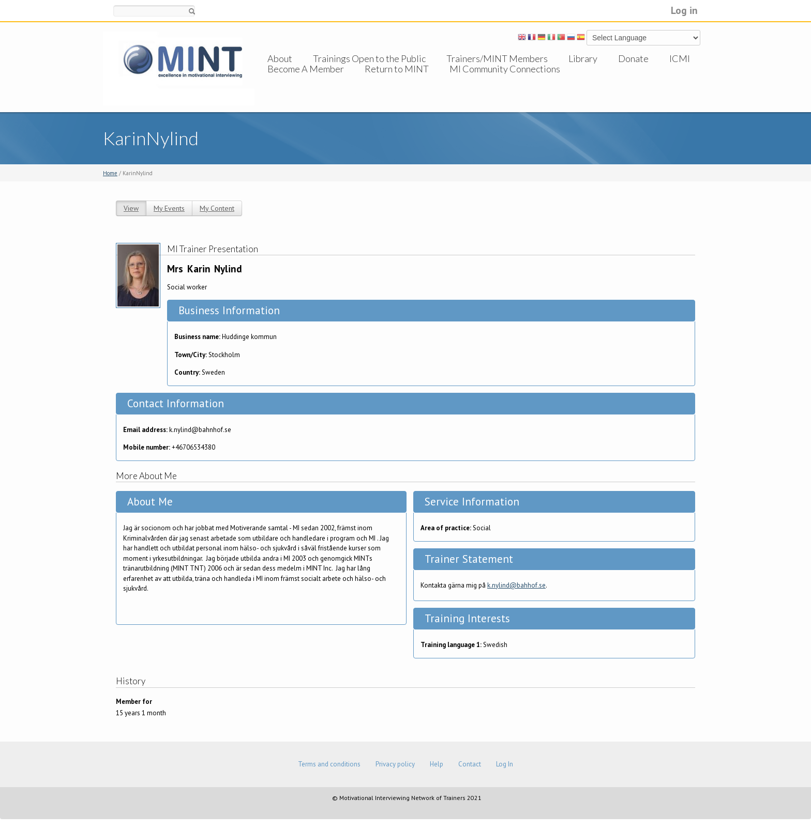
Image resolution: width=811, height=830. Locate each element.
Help (436, 764)
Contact (469, 764)
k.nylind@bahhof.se (516, 585)
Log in (684, 10)
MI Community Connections (504, 79)
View (131, 208)
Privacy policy (395, 764)
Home (110, 173)
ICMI (679, 58)
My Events (169, 208)
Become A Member (305, 79)
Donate (633, 58)
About (279, 58)
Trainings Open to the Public (369, 58)
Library (582, 58)
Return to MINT (397, 79)
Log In (504, 764)
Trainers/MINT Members (497, 58)
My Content (217, 208)
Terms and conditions (329, 764)
